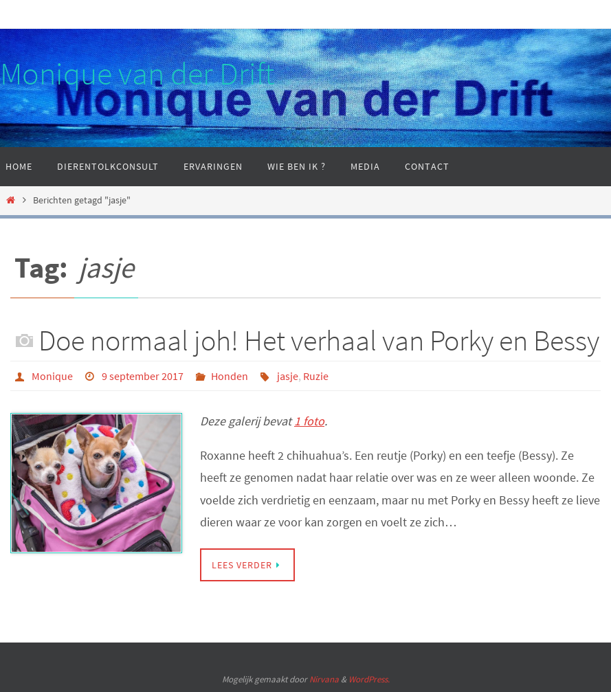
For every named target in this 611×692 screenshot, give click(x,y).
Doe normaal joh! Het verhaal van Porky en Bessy (318, 340)
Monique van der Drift (137, 73)
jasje (287, 376)
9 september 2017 (143, 376)
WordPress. (369, 679)
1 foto (309, 421)
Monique (52, 376)
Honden (229, 376)
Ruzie (316, 376)
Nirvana (324, 679)
